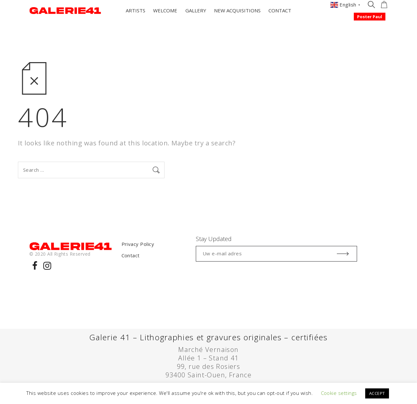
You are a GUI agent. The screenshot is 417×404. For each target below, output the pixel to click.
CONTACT (279, 10)
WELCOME (165, 10)
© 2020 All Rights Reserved (59, 254)
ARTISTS (135, 10)
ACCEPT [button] (377, 393)
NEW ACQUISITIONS (237, 10)
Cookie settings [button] (339, 393)
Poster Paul (369, 17)
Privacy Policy (138, 244)
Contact (131, 255)
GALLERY (195, 10)
